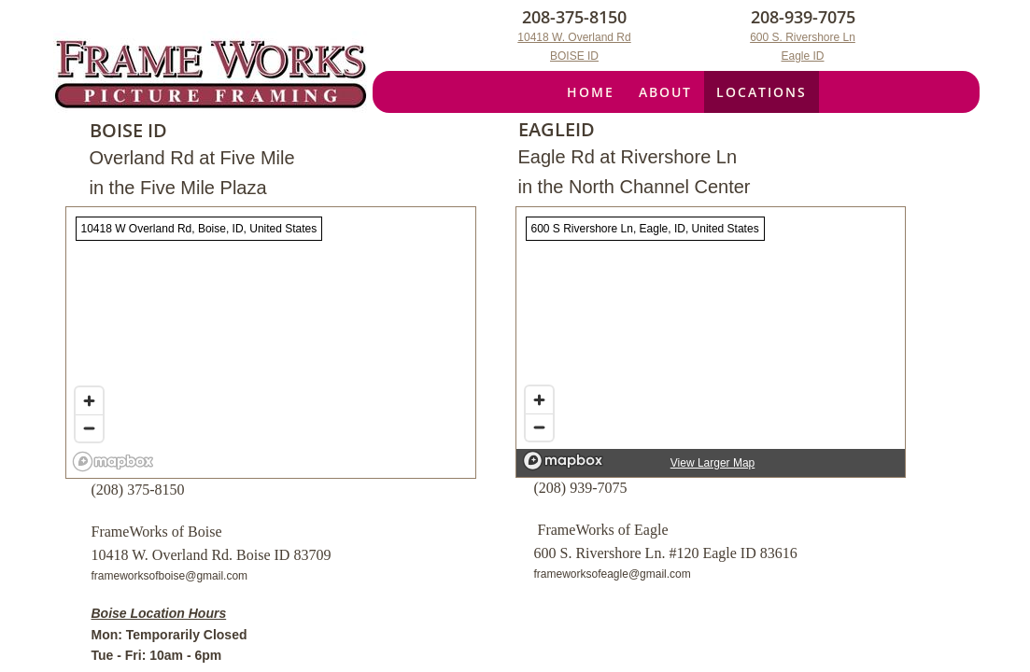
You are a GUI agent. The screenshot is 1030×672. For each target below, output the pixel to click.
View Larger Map (712, 462)
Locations (761, 92)
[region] (710, 342)
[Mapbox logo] (563, 460)
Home (590, 92)
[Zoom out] (539, 427)
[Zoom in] (539, 399)
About (665, 92)
